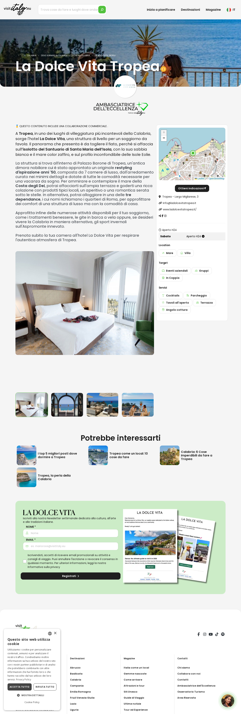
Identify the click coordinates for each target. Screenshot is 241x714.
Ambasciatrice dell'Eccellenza (198, 685)
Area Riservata (187, 698)
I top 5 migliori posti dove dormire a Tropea (57, 455)
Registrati (70, 576)
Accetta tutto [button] (20, 686)
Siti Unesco (131, 692)
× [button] (55, 633)
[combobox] (50, 633)
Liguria (74, 710)
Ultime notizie (133, 704)
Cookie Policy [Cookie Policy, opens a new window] (32, 702)
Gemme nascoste (136, 673)
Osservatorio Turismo (192, 692)
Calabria (76, 679)
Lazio (73, 704)
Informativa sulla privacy (44, 567)
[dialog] (32, 669)
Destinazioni (190, 10)
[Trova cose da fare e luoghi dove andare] (72, 9)
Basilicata (77, 673)
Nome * (31, 526)
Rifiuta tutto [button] (45, 686)
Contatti (183, 679)
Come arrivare (134, 679)
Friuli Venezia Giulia (83, 698)
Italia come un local (137, 667)
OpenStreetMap (216, 178)
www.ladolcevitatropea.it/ (180, 209)
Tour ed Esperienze (137, 710)
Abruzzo (76, 667)
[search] (102, 9)
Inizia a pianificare (161, 10)
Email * (31, 539)
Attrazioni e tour (135, 685)
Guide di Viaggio (135, 698)
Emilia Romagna (81, 692)
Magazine (213, 10)
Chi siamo (184, 667)
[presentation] (20, 320)
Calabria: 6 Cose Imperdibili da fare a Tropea (196, 455)
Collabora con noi (189, 673)
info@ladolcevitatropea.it (179, 203)
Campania (77, 685)
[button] (193, 153)
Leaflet (199, 178)
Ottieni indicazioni (192, 188)
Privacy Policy (23, 679)
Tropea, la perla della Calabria (54, 477)
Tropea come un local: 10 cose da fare (128, 455)
